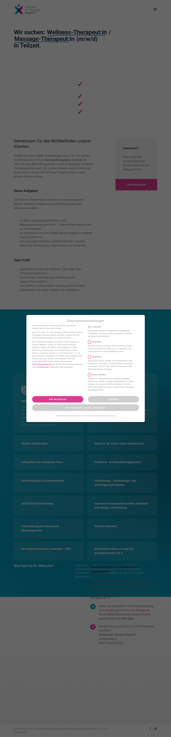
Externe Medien (98, 374)
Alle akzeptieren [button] (58, 399)
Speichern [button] (113, 399)
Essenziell (96, 326)
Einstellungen (43, 367)
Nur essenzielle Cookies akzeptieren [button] (85, 407)
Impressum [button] (111, 415)
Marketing (96, 356)
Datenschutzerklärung (42, 364)
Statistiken (96, 342)
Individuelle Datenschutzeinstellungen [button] (68, 415)
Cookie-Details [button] (86, 415)
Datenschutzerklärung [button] (99, 415)
